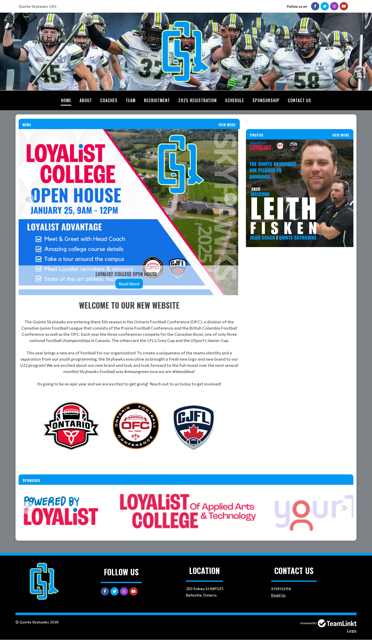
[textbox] (129, 343)
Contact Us (299, 100)
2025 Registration (197, 100)
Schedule (234, 100)
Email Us (278, 595)
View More (227, 124)
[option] (129, 212)
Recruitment (157, 100)
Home (66, 100)
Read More (129, 283)
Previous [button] (27, 199)
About (86, 100)
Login (352, 630)
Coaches (109, 100)
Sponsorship (266, 100)
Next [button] (230, 199)
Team (131, 100)
